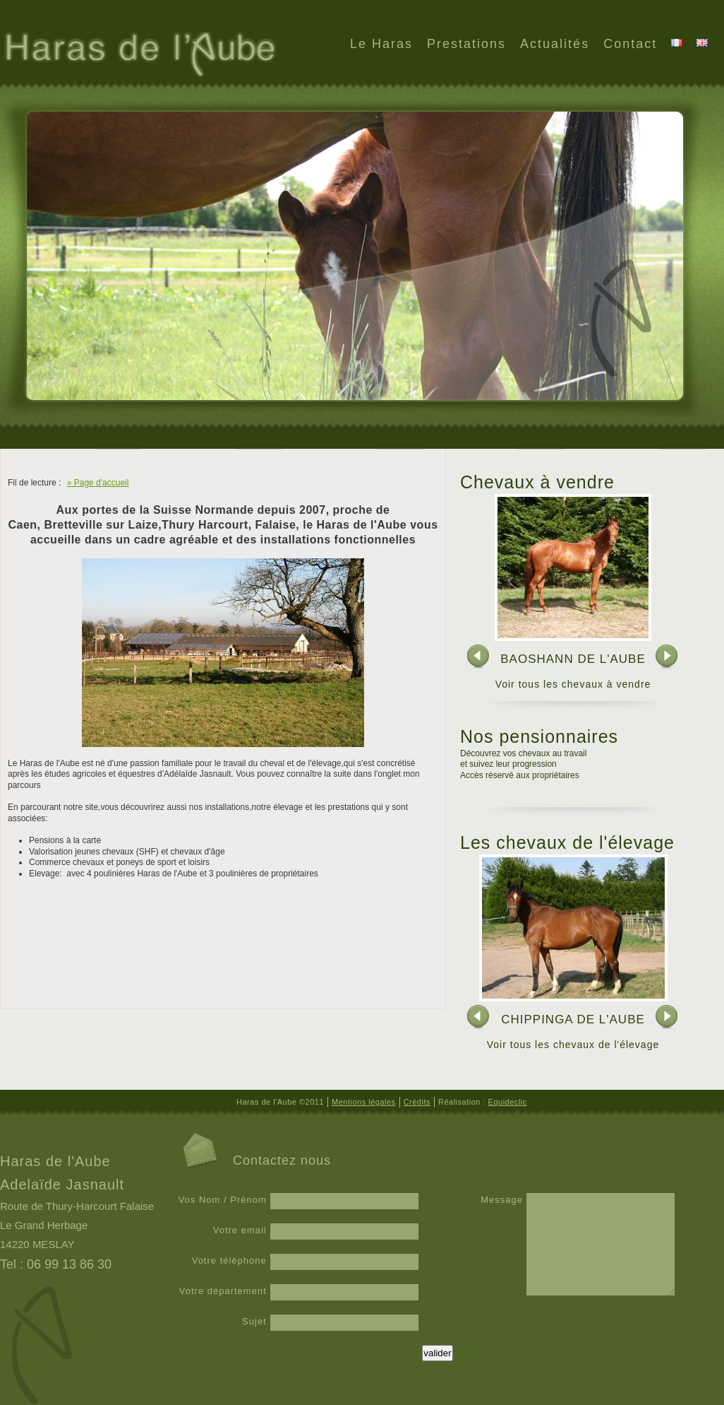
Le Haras (381, 44)
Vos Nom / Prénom (223, 1199)
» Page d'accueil (98, 483)
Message (502, 1199)
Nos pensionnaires (539, 736)
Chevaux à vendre (537, 482)
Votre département (223, 1291)
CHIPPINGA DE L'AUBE (573, 1019)
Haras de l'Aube (138, 56)
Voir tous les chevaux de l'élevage (573, 1044)
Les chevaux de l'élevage (567, 842)
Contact (630, 44)
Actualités (554, 44)
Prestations (466, 44)
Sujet (254, 1321)
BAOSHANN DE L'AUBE (572, 659)
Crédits (417, 1102)
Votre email (240, 1230)
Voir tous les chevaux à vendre (573, 684)
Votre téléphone (229, 1260)
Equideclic (507, 1102)
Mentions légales (364, 1102)
